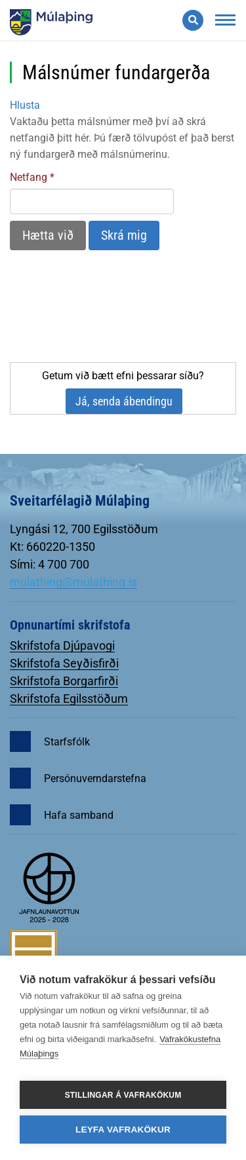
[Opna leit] (192, 20)
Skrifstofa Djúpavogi (62, 645)
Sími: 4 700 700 (49, 564)
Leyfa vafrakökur (123, 1129)
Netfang (28, 177)
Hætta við (47, 235)
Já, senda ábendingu (124, 401)
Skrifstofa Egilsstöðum (69, 698)
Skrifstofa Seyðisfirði (64, 663)
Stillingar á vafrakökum (123, 1095)
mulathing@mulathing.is (73, 582)
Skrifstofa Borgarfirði (64, 681)
